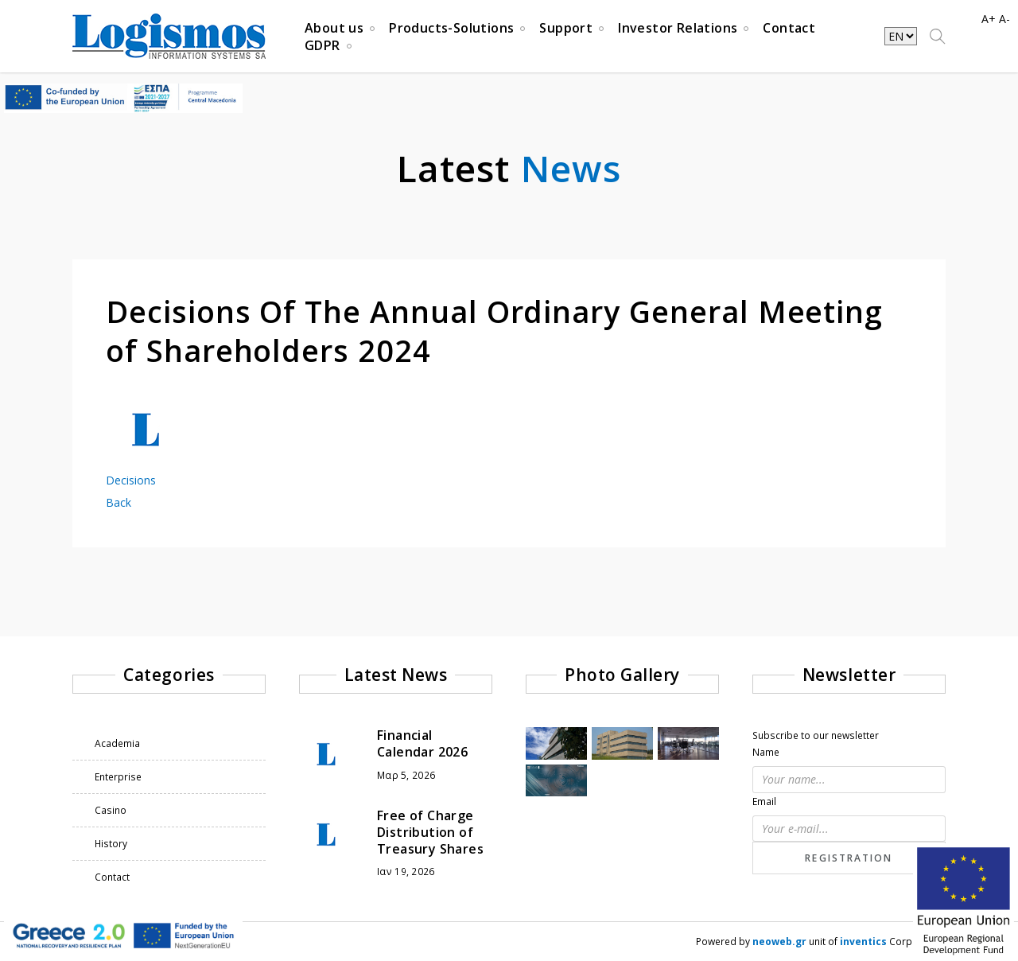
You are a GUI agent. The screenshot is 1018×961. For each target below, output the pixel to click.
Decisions (131, 480)
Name (765, 752)
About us (334, 30)
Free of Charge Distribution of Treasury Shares (430, 832)
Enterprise (118, 777)
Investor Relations (677, 30)
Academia (117, 743)
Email (764, 801)
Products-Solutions (451, 30)
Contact (789, 30)
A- (1004, 18)
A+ (988, 18)
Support (566, 30)
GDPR (322, 47)
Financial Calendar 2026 (422, 743)
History (111, 843)
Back (118, 502)
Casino (110, 810)
